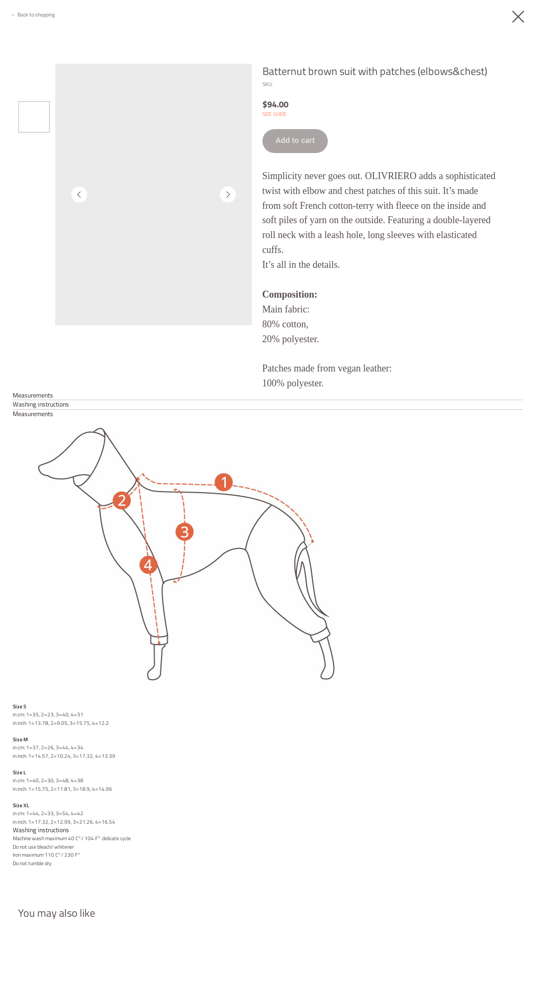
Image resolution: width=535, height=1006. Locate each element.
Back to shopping (36, 15)
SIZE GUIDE (274, 114)
